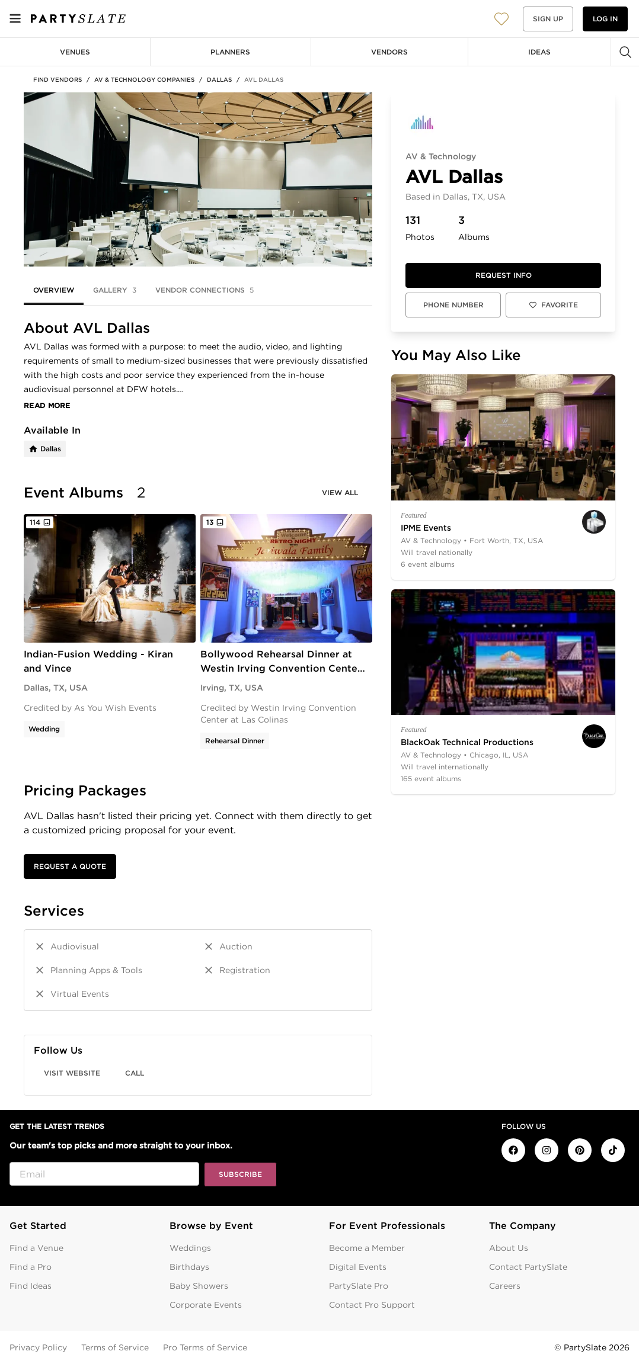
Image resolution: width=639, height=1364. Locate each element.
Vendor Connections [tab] (204, 290)
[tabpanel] (198, 708)
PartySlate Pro (358, 1286)
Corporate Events (206, 1305)
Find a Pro (30, 1267)
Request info (503, 275)
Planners (230, 51)
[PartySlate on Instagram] (546, 1150)
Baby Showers (199, 1286)
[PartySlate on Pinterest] (579, 1150)
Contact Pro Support (372, 1305)
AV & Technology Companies (144, 79)
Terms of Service (115, 1347)
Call (134, 1072)
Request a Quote (70, 866)
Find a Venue (36, 1248)
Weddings (190, 1248)
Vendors (389, 51)
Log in (605, 18)
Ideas (539, 51)
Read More (47, 405)
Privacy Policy (38, 1347)
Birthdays (189, 1267)
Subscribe (240, 1174)
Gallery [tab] (114, 290)
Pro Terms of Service (205, 1347)
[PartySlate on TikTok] (613, 1150)
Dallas (219, 79)
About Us (508, 1248)
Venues (75, 51)
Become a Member (367, 1248)
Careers (504, 1286)
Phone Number (453, 304)
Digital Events (357, 1267)
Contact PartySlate (528, 1267)
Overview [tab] (53, 289)
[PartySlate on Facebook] (513, 1150)
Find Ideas (30, 1286)
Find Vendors (57, 79)
